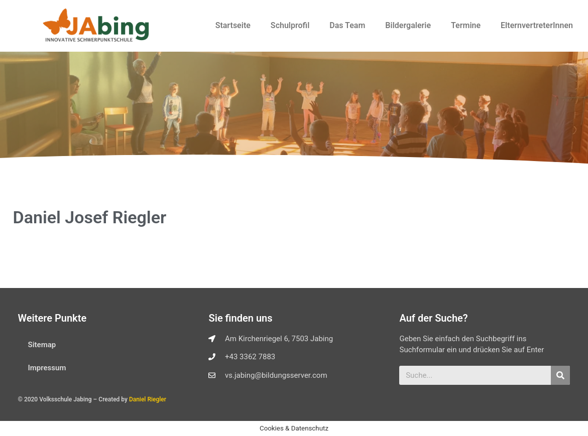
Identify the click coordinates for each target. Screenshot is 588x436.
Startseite (233, 25)
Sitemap (42, 344)
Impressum (47, 367)
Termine (466, 25)
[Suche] (560, 375)
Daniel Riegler (147, 399)
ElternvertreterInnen (537, 25)
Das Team (347, 25)
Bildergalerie (408, 25)
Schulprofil (290, 25)
